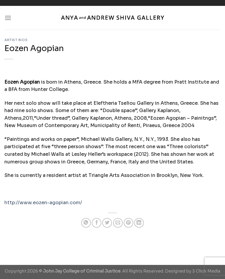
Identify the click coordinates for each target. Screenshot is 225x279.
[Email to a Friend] (118, 223)
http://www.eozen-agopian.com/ (43, 202)
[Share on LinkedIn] (139, 223)
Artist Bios (16, 40)
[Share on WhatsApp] (86, 223)
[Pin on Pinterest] (128, 223)
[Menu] (7, 18)
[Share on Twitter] (107, 223)
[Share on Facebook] (96, 223)
